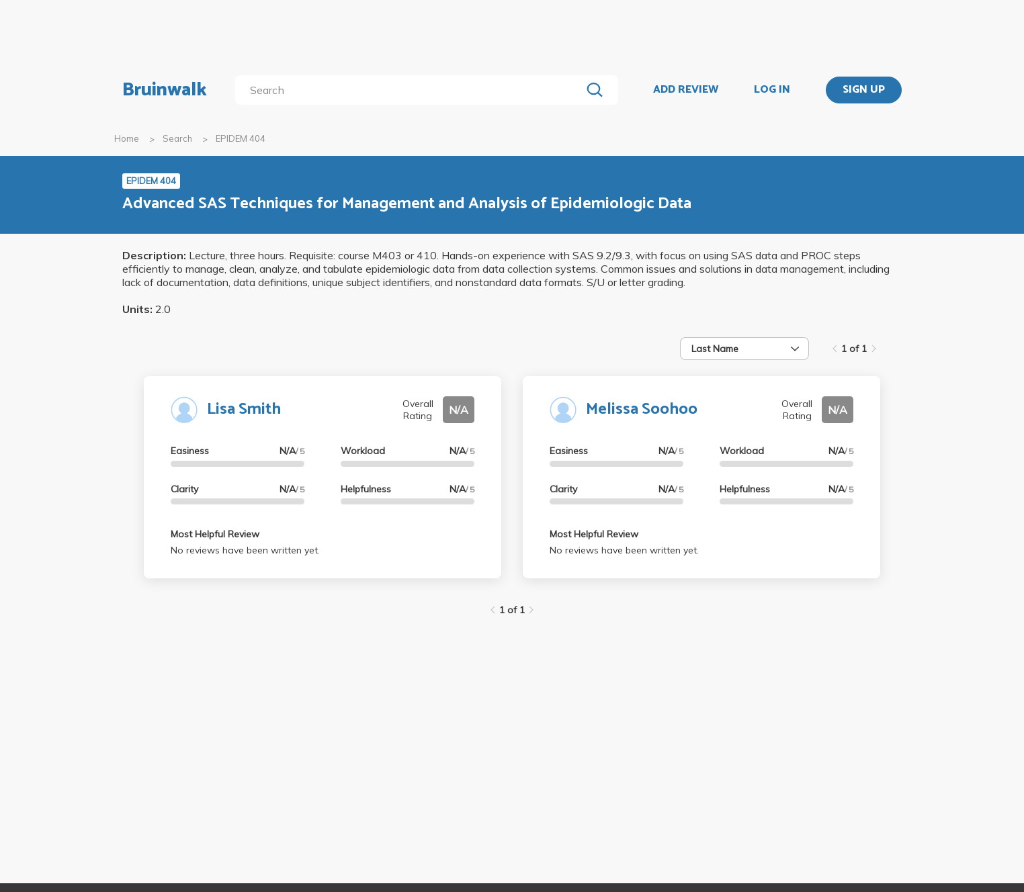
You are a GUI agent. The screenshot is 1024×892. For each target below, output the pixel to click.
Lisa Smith (244, 409)
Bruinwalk (164, 90)
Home (126, 138)
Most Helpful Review (215, 534)
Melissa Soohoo (641, 409)
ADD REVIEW (685, 90)
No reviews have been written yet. (245, 550)
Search (177, 138)
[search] (411, 90)
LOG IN (772, 90)
